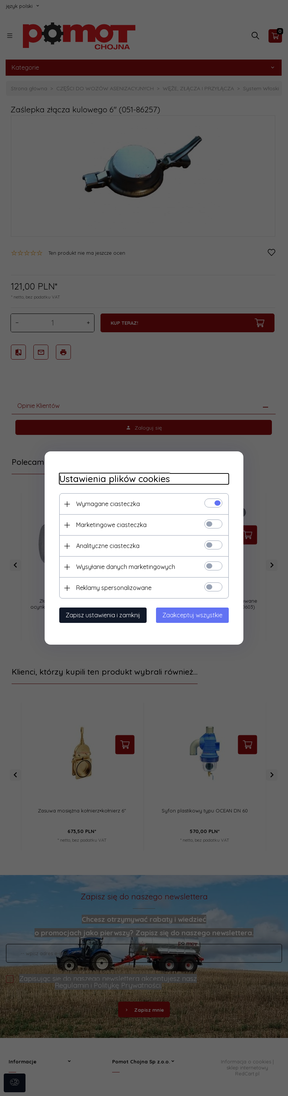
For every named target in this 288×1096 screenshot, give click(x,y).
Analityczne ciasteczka (106, 545)
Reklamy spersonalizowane (112, 587)
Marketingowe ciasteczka (110, 525)
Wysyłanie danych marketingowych (124, 566)
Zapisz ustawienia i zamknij (101, 615)
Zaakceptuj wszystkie (194, 615)
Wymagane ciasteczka (106, 504)
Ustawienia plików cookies (113, 478)
